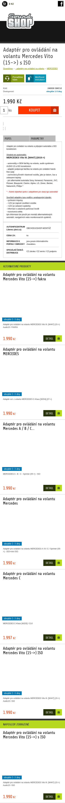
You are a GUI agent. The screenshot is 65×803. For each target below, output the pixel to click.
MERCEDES (52, 69)
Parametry (37, 138)
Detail (49, 338)
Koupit (34, 110)
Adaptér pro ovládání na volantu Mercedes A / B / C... (29, 426)
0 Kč (11, 3)
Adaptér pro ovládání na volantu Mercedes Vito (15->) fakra (29, 276)
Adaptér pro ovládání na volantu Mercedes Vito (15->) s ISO (29, 734)
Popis (8, 138)
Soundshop (8, 69)
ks (10, 110)
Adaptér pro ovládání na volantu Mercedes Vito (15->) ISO (29, 650)
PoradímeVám (17, 78)
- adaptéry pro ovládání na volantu (29, 69)
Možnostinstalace (40, 78)
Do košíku (59, 339)
